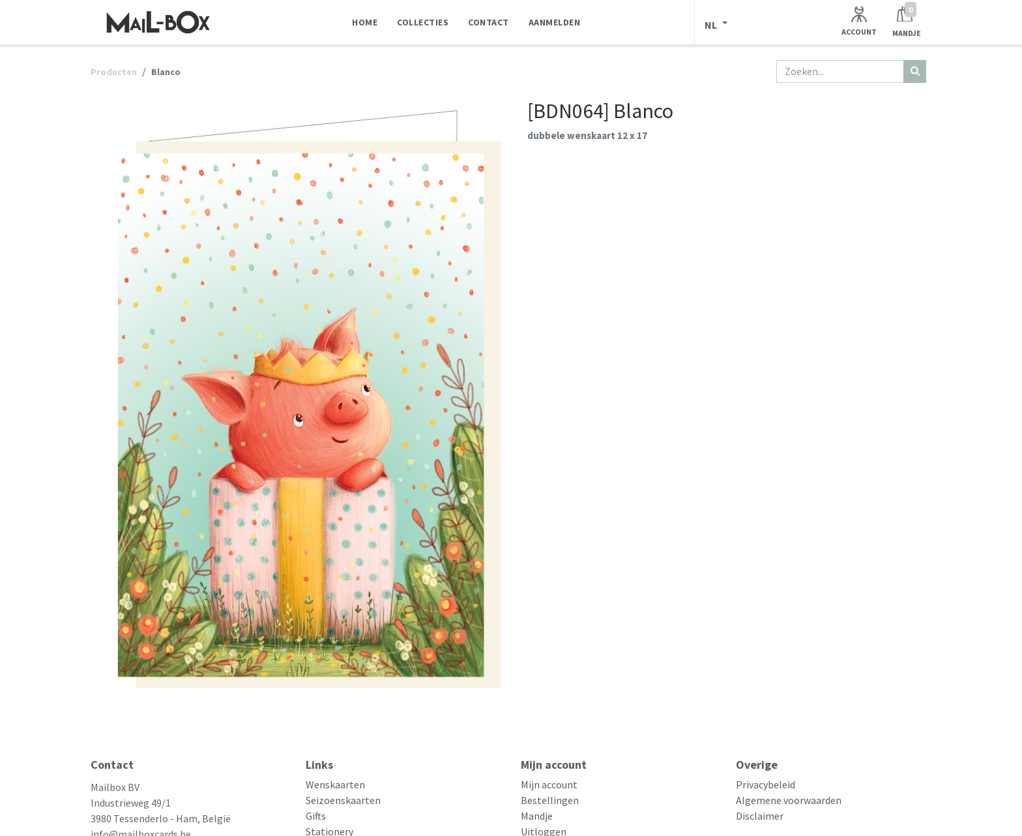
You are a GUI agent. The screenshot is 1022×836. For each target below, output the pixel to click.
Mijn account (549, 784)
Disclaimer (759, 815)
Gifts (316, 815)
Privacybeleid (765, 784)
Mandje (537, 815)
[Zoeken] (914, 71)
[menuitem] (364, 22)
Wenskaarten (335, 784)
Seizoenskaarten (343, 800)
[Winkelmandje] (906, 22)
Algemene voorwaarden (788, 800)
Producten (114, 72)
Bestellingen (550, 800)
